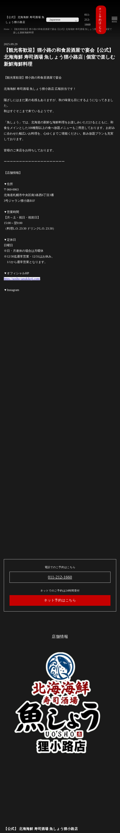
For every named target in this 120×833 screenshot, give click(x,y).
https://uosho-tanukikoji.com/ (22, 278)
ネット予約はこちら (100, 19)
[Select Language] (62, 20)
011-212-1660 (87, 19)
